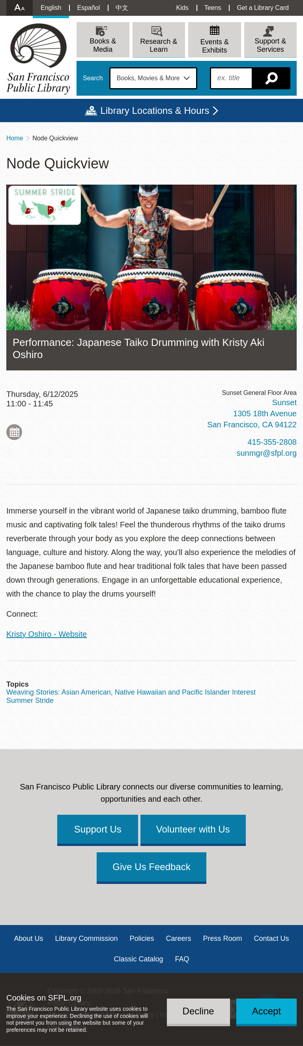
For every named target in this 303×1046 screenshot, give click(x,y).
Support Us (98, 829)
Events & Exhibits (214, 46)
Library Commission (86, 938)
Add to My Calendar (14, 432)
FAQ (182, 959)
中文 (122, 7)
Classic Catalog (138, 959)
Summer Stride (30, 700)
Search (93, 78)
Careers (178, 938)
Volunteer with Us (193, 829)
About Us (28, 938)
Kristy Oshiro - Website (46, 634)
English (51, 7)
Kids (182, 7)
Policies (141, 938)
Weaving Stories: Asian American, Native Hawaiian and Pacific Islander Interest (131, 692)
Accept (266, 1011)
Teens (212, 7)
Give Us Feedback (151, 866)
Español (88, 7)
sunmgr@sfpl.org (266, 453)
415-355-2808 (272, 442)
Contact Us (271, 938)
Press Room (222, 938)
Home (14, 138)
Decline (198, 1011)
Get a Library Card (263, 7)
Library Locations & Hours (154, 110)
